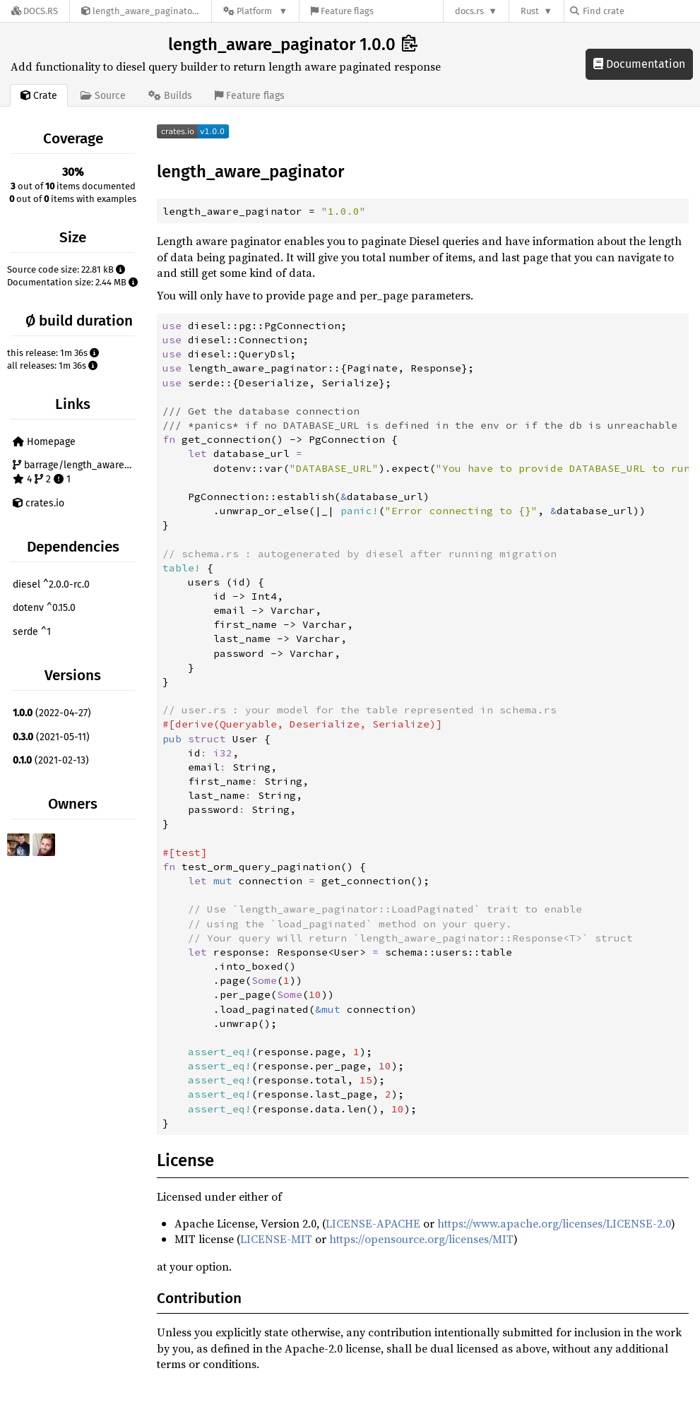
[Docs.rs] (34, 11)
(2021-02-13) (51, 760)
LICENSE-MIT (276, 1239)
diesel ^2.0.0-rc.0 (51, 584)
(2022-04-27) (52, 713)
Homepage (44, 442)
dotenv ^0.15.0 (44, 608)
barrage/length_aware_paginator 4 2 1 (75, 472)
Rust (530, 11)
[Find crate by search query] (640, 11)
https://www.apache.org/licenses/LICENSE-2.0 (554, 1223)
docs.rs (469, 11)
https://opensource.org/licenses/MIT (421, 1239)
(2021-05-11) (51, 737)
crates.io (38, 503)
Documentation (639, 64)
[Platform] (255, 11)
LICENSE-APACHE (373, 1223)
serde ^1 (32, 632)
